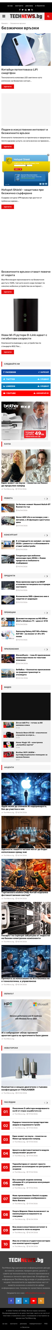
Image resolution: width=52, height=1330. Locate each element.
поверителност (35, 1324)
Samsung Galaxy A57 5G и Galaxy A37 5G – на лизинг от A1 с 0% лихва (31, 633)
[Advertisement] (26, 239)
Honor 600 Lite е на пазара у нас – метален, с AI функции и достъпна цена (33, 519)
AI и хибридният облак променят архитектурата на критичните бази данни (24, 1034)
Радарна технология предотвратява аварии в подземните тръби (30, 1123)
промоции (10, 612)
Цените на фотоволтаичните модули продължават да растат (30, 1151)
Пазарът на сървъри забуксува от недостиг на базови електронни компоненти (25, 937)
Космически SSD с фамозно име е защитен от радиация (32, 597)
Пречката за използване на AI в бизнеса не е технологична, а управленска (25, 979)
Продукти (9, 576)
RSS (45, 1324)
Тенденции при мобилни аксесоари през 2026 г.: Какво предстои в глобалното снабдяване (31, 559)
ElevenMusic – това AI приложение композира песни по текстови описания (33, 657)
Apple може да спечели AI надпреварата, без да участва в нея (24, 807)
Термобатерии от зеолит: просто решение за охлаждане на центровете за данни (31, 1166)
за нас (10, 6)
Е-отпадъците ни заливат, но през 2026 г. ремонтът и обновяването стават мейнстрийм (33, 543)
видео (7, 687)
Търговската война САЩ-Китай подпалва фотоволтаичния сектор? (24, 893)
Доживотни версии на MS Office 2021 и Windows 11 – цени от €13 (32, 619)
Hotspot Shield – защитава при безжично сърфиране (22, 191)
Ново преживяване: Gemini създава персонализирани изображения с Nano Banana (29, 1198)
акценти (9, 767)
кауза (7, 444)
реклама (29, 6)
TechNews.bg (9, 812)
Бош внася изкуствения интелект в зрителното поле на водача (29, 1228)
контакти (19, 6)
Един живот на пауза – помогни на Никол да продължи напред (29, 1137)
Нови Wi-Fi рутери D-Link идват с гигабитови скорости (24, 336)
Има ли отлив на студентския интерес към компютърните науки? (31, 1242)
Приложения (11, 649)
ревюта (8, 498)
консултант (10, 535)
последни (9, 1102)
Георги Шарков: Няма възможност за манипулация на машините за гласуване (30, 1213)
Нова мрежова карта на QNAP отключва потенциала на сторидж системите (33, 584)
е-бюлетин (40, 6)
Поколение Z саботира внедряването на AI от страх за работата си (30, 1109)
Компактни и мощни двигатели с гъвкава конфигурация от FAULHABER (24, 1088)
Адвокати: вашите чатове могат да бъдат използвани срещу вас (24, 850)
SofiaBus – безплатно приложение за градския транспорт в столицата (33, 672)
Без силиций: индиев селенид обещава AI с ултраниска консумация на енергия (31, 1182)
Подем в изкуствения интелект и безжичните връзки (24, 131)
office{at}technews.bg (35, 1293)
